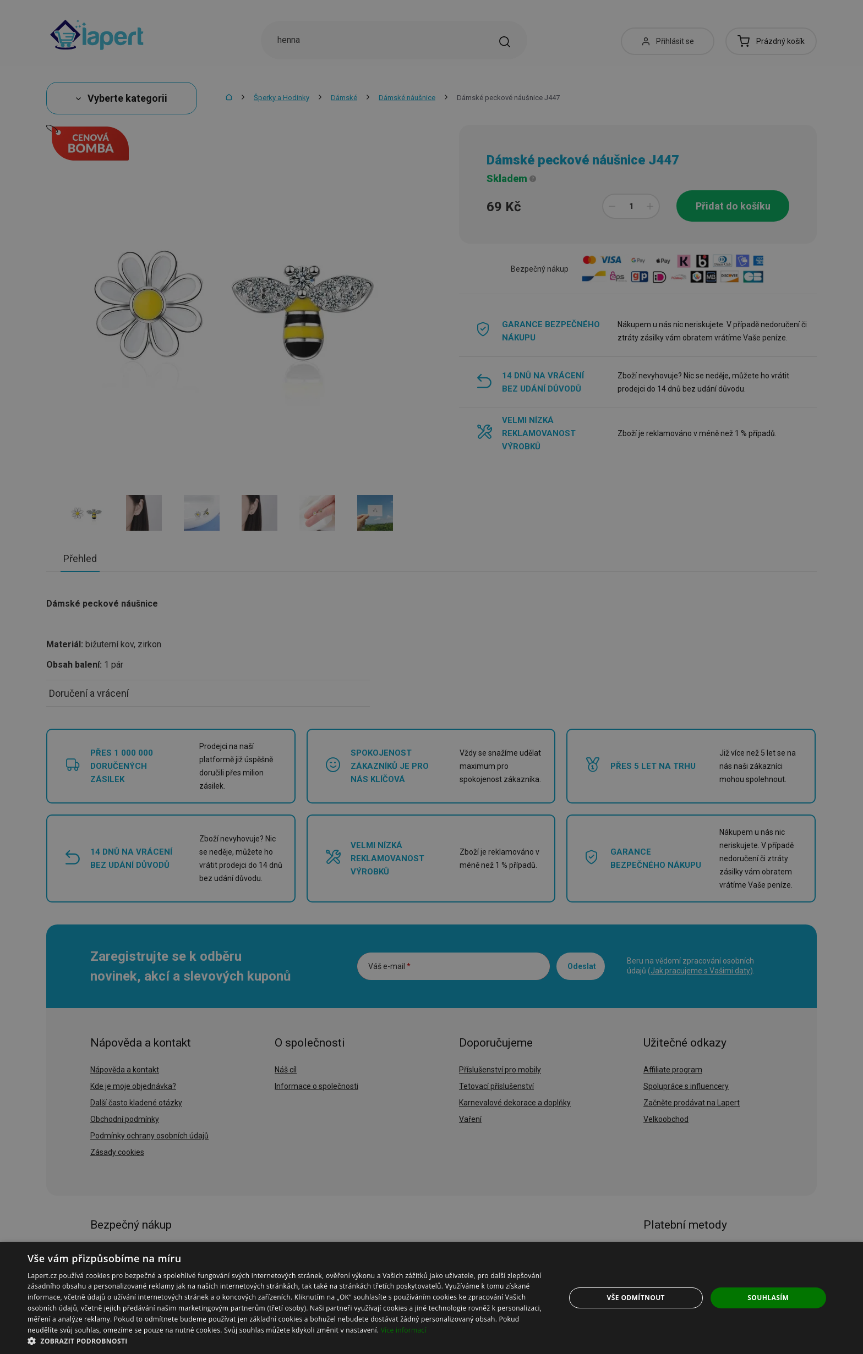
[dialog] (431, 1298)
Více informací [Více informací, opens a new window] (404, 1330)
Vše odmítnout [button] (636, 1297)
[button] (288, 1340)
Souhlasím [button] (768, 1297)
